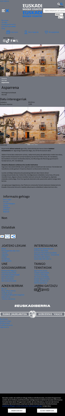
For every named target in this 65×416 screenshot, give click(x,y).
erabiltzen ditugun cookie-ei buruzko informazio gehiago (22, 406)
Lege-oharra (4, 327)
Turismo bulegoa (9, 204)
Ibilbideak (6, 208)
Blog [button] (3, 28)
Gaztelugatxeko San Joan (10, 251)
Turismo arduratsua (8, 299)
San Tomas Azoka (8, 279)
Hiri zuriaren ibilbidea (41, 277)
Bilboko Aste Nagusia (9, 271)
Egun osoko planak (40, 271)
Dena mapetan (31, 32)
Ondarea (6, 210)
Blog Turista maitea (8, 291)
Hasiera (4, 78)
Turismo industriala (41, 275)
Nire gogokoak (51, 32)
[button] (5, 10)
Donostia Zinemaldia (9, 273)
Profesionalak (5, 323)
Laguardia (5, 255)
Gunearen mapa (5, 321)
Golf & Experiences (40, 283)
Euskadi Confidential (41, 281)
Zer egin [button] (4, 22)
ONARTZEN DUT (17, 411)
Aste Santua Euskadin (9, 281)
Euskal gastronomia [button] (9, 24)
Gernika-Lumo (6, 261)
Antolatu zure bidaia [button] (9, 26)
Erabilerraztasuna (6, 325)
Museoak (6, 212)
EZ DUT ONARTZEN (47, 411)
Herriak (4, 80)
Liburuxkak (12, 32)
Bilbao (4, 249)
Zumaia (4, 257)
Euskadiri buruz (7, 293)
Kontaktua (4, 319)
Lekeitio (4, 253)
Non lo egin (7, 199)
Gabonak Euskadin (8, 277)
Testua (61, 6)
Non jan (6, 201)
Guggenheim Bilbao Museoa (43, 249)
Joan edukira (4, 1)
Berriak (4, 289)
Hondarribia (6, 259)
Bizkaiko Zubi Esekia (41, 251)
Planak (5, 206)
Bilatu (59, 14)
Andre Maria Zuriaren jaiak (11, 275)
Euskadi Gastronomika (42, 279)
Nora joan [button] (5, 20)
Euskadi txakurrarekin (41, 273)
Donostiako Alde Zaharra (42, 259)
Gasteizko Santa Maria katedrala (45, 253)
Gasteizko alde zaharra (42, 257)
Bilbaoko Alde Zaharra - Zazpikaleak (46, 255)
